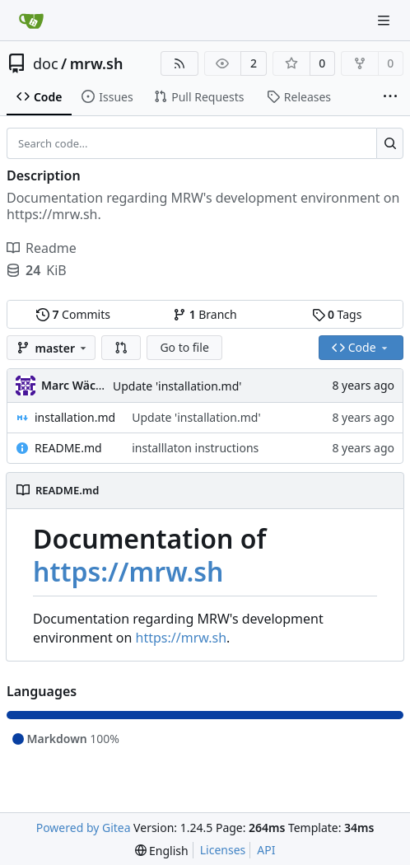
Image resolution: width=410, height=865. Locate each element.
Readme (42, 248)
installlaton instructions (195, 448)
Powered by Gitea (83, 827)
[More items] (390, 97)
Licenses (223, 850)
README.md (68, 448)
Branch (205, 314)
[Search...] (389, 143)
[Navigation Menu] (385, 20)
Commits (73, 314)
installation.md (75, 417)
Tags (337, 314)
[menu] (162, 850)
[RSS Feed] (179, 63)
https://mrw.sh (128, 571)
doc (45, 63)
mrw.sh (96, 63)
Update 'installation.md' (177, 386)
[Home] (31, 20)
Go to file (184, 347)
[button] (121, 347)
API (266, 850)
